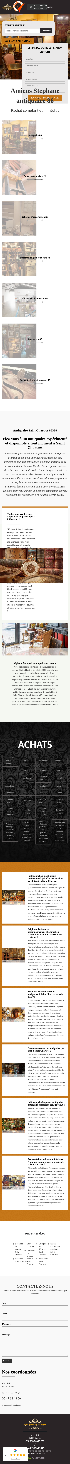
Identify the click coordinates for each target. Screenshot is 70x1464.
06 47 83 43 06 (40, 8)
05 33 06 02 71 (40, 5)
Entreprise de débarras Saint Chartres (42, 1249)
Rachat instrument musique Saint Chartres (54, 1249)
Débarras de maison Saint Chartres (18, 1249)
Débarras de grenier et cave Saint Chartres (30, 1257)
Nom (4, 1303)
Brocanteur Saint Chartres (42, 1261)
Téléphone (6, 1324)
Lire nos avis (15, 1459)
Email (4, 1313)
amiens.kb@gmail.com (11, 1405)
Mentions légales (35, 1453)
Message (6, 1334)
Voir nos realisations (18, 41)
